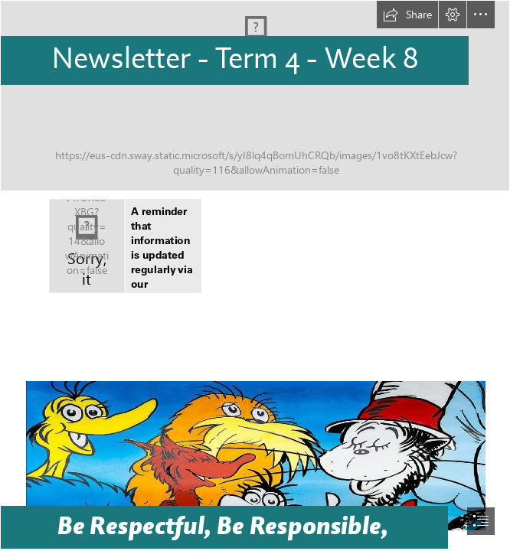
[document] (255, 275)
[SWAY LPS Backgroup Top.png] (255, 95)
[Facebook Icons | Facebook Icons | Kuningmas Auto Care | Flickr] (87, 246)
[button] (407, 14)
